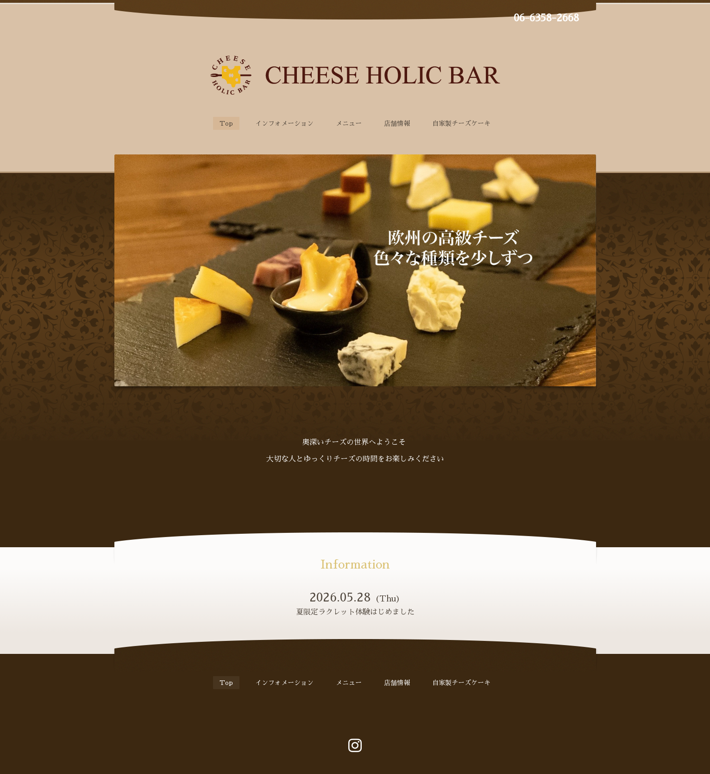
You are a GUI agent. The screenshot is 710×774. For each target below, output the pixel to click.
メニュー (349, 123)
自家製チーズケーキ (461, 123)
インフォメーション (284, 123)
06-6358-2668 (546, 18)
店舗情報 (397, 123)
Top (226, 123)
